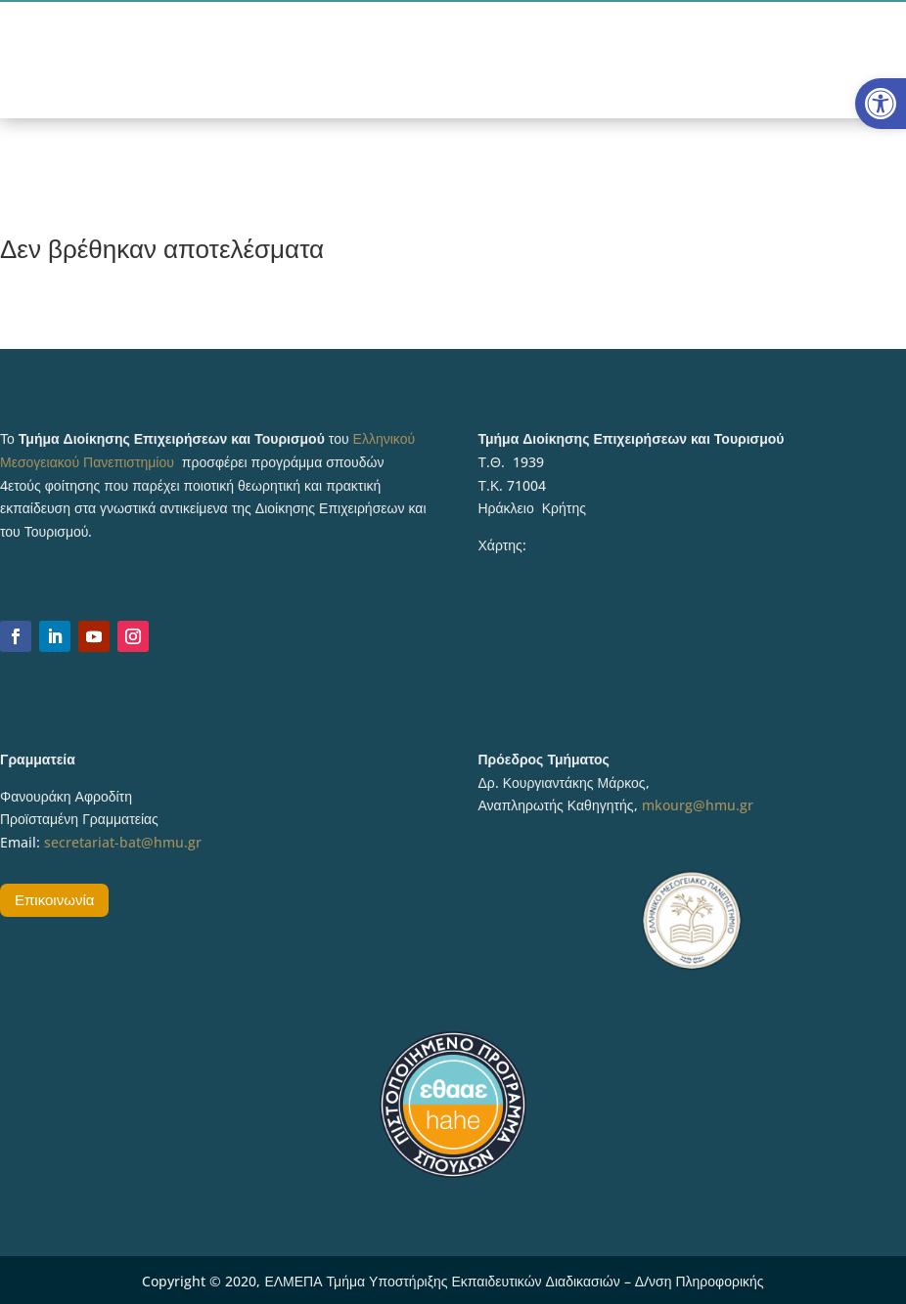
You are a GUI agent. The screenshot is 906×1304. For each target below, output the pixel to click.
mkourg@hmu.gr (697, 805)
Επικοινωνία (54, 899)
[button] (880, 103)
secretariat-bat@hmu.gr (123, 842)
